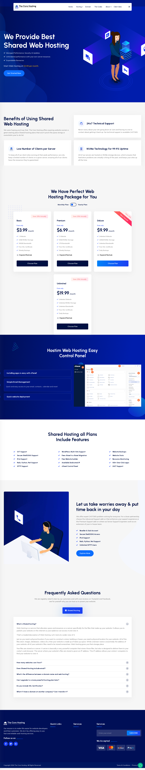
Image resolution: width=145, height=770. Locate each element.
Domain (88, 7)
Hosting (79, 7)
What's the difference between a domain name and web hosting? (43, 674)
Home (71, 7)
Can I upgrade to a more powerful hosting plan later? (38, 680)
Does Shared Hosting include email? (31, 668)
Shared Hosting (72, 610)
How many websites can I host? (29, 663)
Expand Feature (24, 255)
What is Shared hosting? (26, 624)
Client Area (118, 7)
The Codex (98, 7)
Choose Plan (32, 263)
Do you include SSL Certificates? (30, 686)
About (108, 7)
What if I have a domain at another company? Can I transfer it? (42, 692)
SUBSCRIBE (133, 733)
